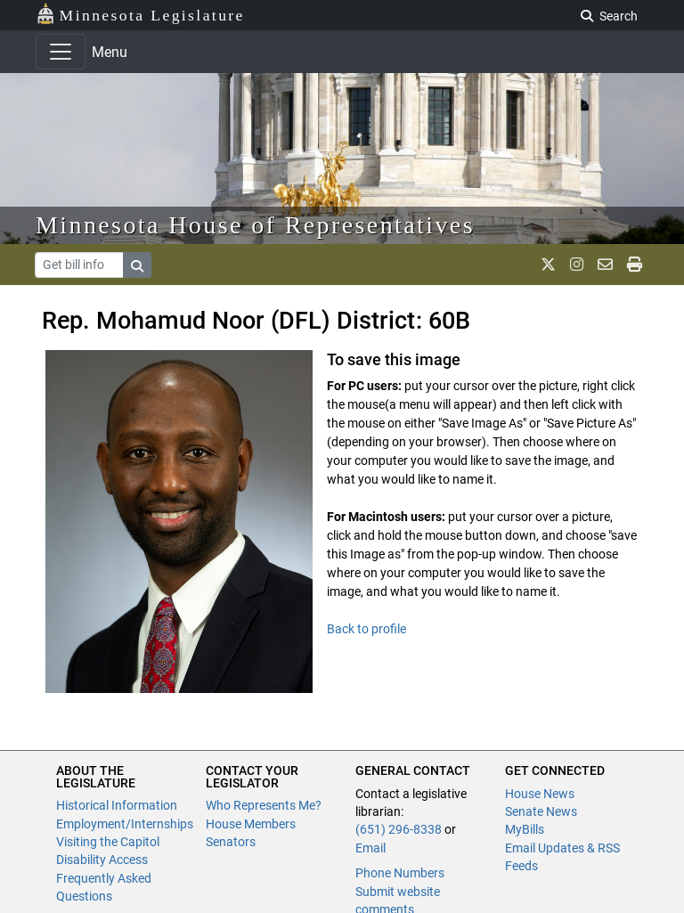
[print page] (634, 264)
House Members (251, 824)
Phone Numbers (399, 873)
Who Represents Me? (264, 805)
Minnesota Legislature (140, 14)
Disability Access (102, 859)
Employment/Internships (124, 824)
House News (539, 794)
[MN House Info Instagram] (576, 264)
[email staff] (605, 264)
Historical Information (116, 805)
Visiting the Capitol (107, 842)
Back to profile (366, 629)
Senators (231, 842)
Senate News (541, 811)
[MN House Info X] (548, 264)
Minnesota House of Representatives (255, 225)
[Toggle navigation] (61, 51)
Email (370, 848)
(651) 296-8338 (398, 829)
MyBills (524, 829)
